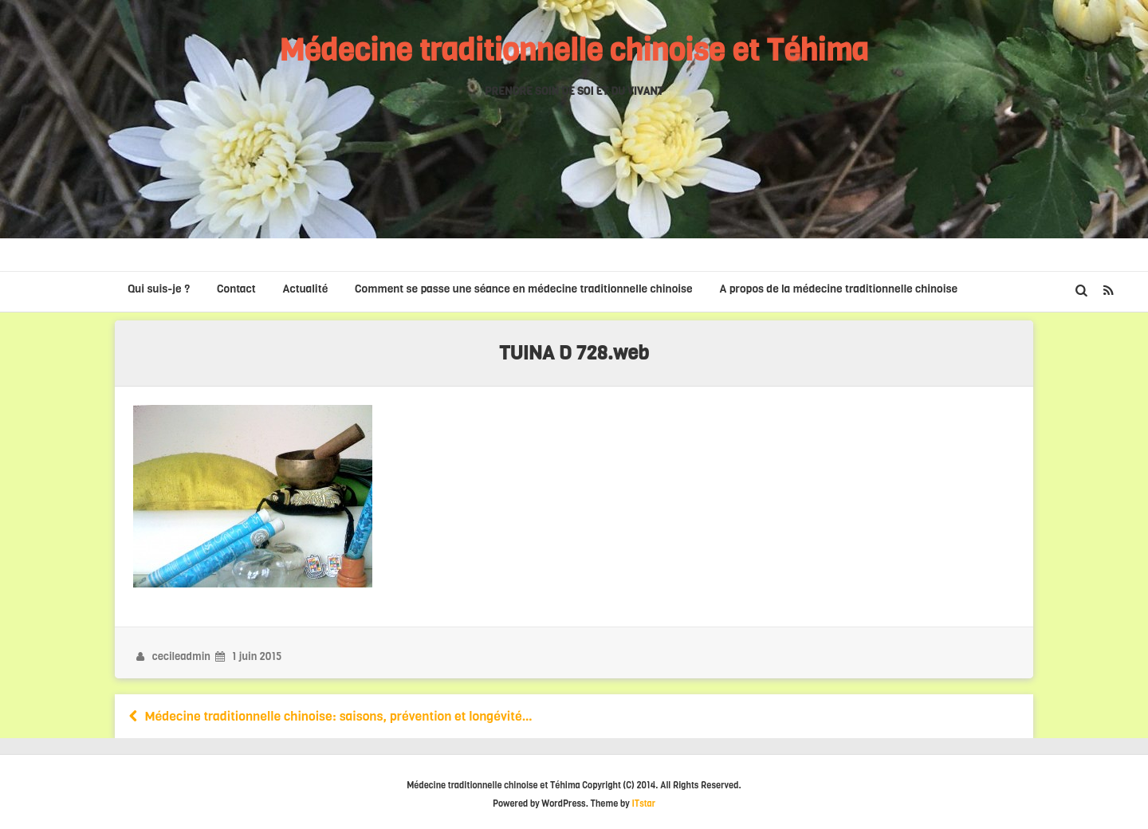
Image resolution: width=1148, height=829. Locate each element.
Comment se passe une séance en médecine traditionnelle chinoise (524, 289)
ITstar (643, 804)
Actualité (305, 289)
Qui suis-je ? (159, 289)
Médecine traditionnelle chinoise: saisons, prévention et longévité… (328, 716)
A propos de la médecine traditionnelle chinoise (839, 289)
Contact (236, 289)
